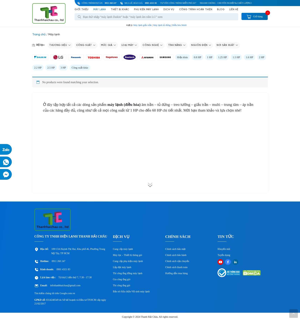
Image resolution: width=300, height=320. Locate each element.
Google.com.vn (67, 293)
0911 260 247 (110, 3)
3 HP (63, 67)
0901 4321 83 (151, 3)
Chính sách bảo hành (175, 255)
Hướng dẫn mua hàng (176, 273)
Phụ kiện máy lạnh (146, 9)
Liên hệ (233, 9)
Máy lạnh (99, 9)
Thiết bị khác (120, 9)
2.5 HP (51, 67)
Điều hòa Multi (179, 25)
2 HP (261, 57)
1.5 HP (236, 57)
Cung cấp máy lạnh (123, 249)
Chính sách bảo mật (175, 249)
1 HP (209, 57)
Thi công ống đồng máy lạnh (127, 273)
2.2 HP (38, 67)
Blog (221, 9)
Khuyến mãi (224, 249)
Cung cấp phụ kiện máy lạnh (128, 261)
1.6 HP (249, 57)
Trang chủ (39, 34)
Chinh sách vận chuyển (177, 261)
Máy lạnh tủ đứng (161, 25)
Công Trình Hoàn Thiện (195, 9)
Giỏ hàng (255, 16)
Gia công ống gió (121, 279)
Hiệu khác (182, 57)
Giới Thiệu (82, 9)
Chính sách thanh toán (176, 267)
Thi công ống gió (121, 285)
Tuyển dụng (224, 255)
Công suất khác (80, 67)
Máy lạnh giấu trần (142, 25)
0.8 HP (197, 57)
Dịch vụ (168, 9)
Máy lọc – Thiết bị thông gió (127, 255)
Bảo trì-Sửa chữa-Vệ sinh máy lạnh (131, 291)
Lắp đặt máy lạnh (122, 267)
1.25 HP (222, 57)
